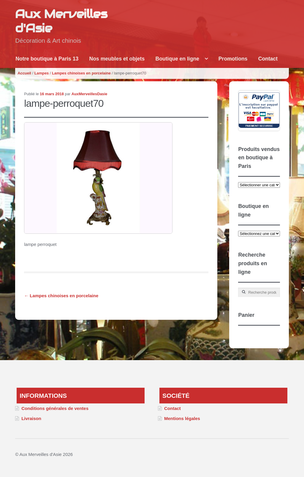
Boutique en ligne (177, 59)
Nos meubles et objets (117, 59)
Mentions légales (182, 418)
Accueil (24, 73)
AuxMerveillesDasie (89, 94)
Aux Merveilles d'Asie (61, 21)
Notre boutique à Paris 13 (46, 59)
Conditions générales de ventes (54, 408)
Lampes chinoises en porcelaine (81, 73)
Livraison (31, 418)
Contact (268, 59)
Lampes (41, 73)
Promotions (233, 59)
